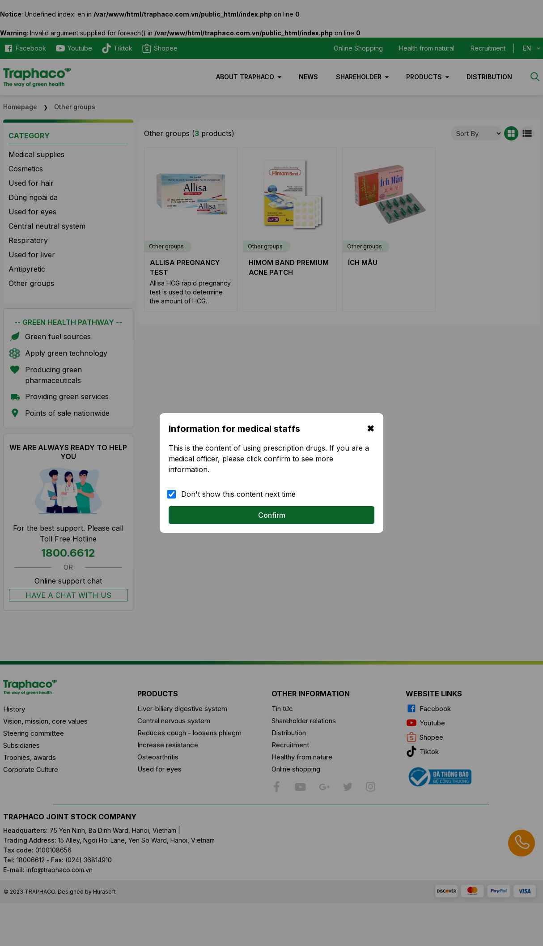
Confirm (271, 515)
